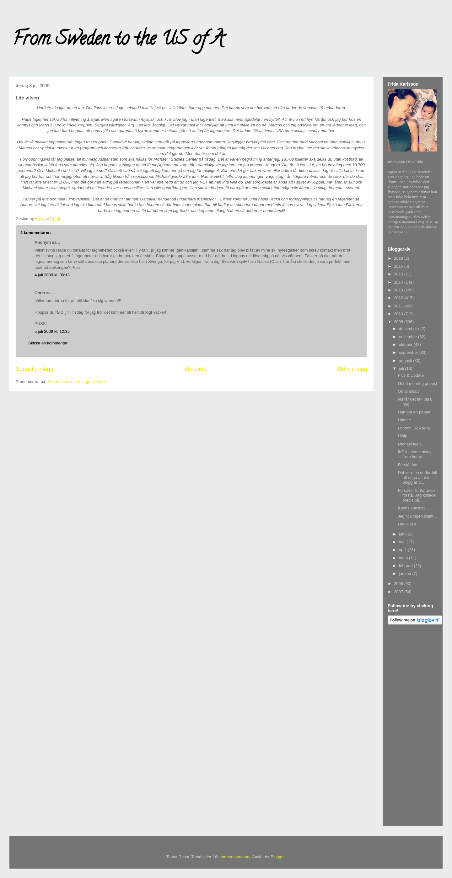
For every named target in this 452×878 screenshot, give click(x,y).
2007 (399, 591)
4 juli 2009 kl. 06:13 (52, 275)
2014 (399, 282)
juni (402, 534)
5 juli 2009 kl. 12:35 (52, 331)
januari (405, 573)
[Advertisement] (413, 726)
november (408, 336)
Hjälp (402, 436)
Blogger (277, 856)
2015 (399, 274)
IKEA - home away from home (414, 454)
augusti (406, 360)
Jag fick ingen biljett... (417, 516)
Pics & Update (410, 375)
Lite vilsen (407, 524)
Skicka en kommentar (47, 343)
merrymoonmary (235, 856)
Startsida (195, 369)
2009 (399, 321)
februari (406, 565)
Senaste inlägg (34, 369)
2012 (399, 297)
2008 (399, 583)
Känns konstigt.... (413, 508)
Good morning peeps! (417, 383)
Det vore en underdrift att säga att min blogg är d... (417, 477)
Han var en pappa (414, 412)
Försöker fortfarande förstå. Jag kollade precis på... (417, 495)
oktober (406, 344)
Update (404, 420)
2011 (399, 306)
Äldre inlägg (352, 369)
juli (402, 368)
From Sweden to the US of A (118, 40)
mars (404, 558)
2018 (399, 258)
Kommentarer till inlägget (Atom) (76, 381)
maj (403, 542)
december (408, 328)
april (403, 549)
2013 (399, 290)
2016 (399, 266)
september (409, 352)
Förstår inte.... (410, 464)
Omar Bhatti (408, 391)
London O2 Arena (414, 428)
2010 (399, 313)
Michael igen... (411, 444)
